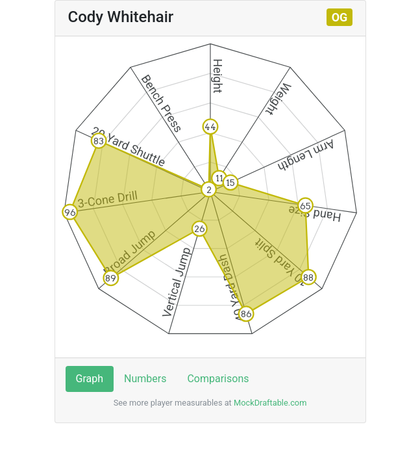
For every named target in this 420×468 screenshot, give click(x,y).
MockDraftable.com (269, 403)
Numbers (145, 378)
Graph (90, 378)
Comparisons (218, 378)
